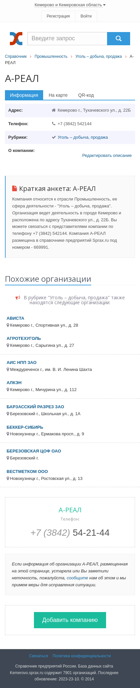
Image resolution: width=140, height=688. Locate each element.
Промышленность (51, 56)
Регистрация (58, 16)
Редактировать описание (107, 155)
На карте (58, 95)
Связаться (38, 656)
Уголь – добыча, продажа (98, 56)
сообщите (77, 577)
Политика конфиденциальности (81, 656)
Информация (24, 95)
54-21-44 (70, 532)
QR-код (86, 95)
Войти (86, 16)
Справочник (16, 56)
